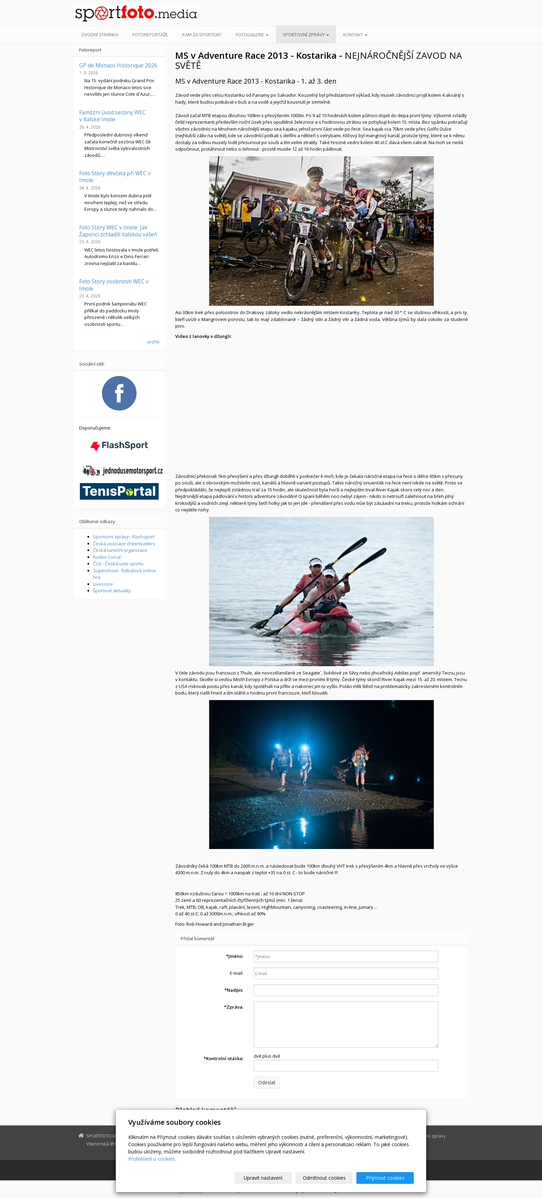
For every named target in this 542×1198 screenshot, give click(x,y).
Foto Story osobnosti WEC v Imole (114, 284)
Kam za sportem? (202, 34)
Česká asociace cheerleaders (124, 543)
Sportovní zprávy (306, 34)
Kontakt (355, 34)
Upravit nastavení (274, 1178)
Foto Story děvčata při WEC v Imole (115, 176)
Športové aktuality (112, 590)
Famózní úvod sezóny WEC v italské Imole (112, 116)
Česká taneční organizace (120, 550)
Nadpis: (233, 990)
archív (153, 342)
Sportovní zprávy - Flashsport (124, 537)
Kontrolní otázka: (223, 1058)
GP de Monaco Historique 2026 (118, 65)
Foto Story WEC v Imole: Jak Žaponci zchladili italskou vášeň (118, 231)
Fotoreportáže (150, 34)
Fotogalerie (252, 34)
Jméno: (234, 956)
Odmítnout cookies (330, 1178)
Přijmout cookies (387, 1178)
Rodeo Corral (107, 557)
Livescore (103, 584)
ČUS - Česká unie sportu (118, 563)
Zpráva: (233, 1007)
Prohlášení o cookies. (152, 1158)
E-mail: (236, 973)
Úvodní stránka (99, 34)
